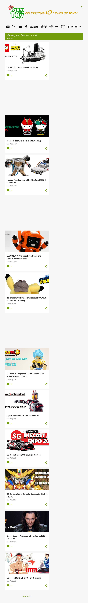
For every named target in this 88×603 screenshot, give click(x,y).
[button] (46, 75)
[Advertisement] (27, 97)
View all (10, 38)
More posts (27, 596)
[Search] (81, 7)
